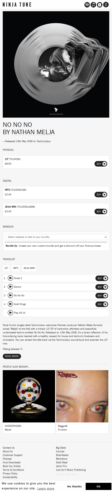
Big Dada (61, 448)
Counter (60, 451)
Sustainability (10, 477)
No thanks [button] (74, 486)
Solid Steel (61, 462)
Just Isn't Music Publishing (71, 470)
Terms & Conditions (13, 470)
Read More (12, 356)
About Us (8, 451)
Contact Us (9, 448)
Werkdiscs (61, 459)
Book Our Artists (12, 466)
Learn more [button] (45, 488)
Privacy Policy (10, 473)
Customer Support (12, 455)
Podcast (7, 459)
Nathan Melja (33, 132)
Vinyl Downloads (12, 462)
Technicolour (44, 141)
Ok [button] (98, 486)
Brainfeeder (62, 455)
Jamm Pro (61, 466)
